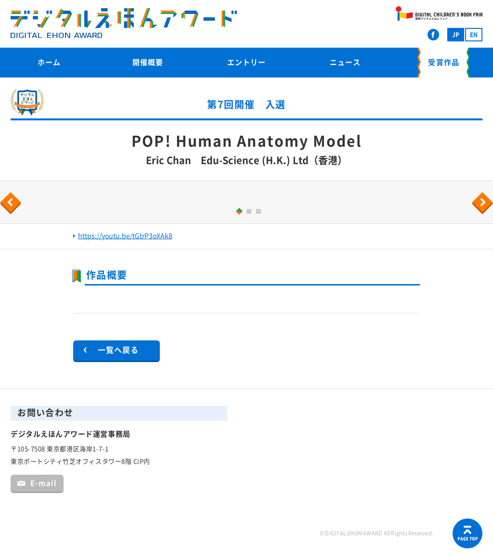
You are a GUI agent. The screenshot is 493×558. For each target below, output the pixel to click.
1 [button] (237, 211)
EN (474, 35)
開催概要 (147, 62)
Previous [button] (12, 203)
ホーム (49, 62)
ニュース (345, 62)
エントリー (246, 62)
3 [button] (260, 212)
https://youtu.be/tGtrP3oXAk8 (125, 236)
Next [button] (483, 203)
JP (455, 35)
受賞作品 (443, 62)
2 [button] (250, 212)
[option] (246, 196)
